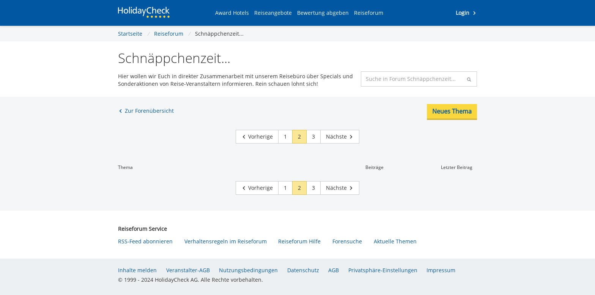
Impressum (441, 270)
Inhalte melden (137, 270)
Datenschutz (303, 270)
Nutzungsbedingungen (248, 270)
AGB (333, 270)
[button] (232, 13)
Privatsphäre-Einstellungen (382, 270)
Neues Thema (452, 111)
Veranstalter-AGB (188, 270)
